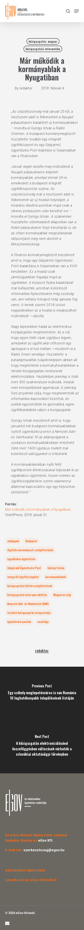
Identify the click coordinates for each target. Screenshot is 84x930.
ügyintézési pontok (19, 621)
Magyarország (62, 594)
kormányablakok (55, 576)
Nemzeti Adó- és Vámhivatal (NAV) (28, 603)
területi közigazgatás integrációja (29, 612)
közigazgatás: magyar (43, 41)
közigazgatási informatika (43, 49)
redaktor (25, 88)
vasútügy (43, 621)
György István (55, 568)
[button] (76, 11)
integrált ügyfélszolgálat (23, 576)
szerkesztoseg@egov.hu (43, 850)
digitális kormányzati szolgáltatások (30, 550)
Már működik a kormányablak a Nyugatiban (37, 509)
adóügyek (13, 541)
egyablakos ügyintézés (21, 559)
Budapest (31, 541)
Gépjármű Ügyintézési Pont (24, 568)
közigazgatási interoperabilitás (27, 594)
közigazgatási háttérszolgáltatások (29, 585)
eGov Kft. (45, 840)
